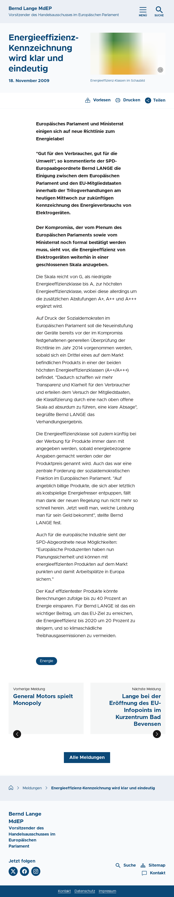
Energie (46, 661)
